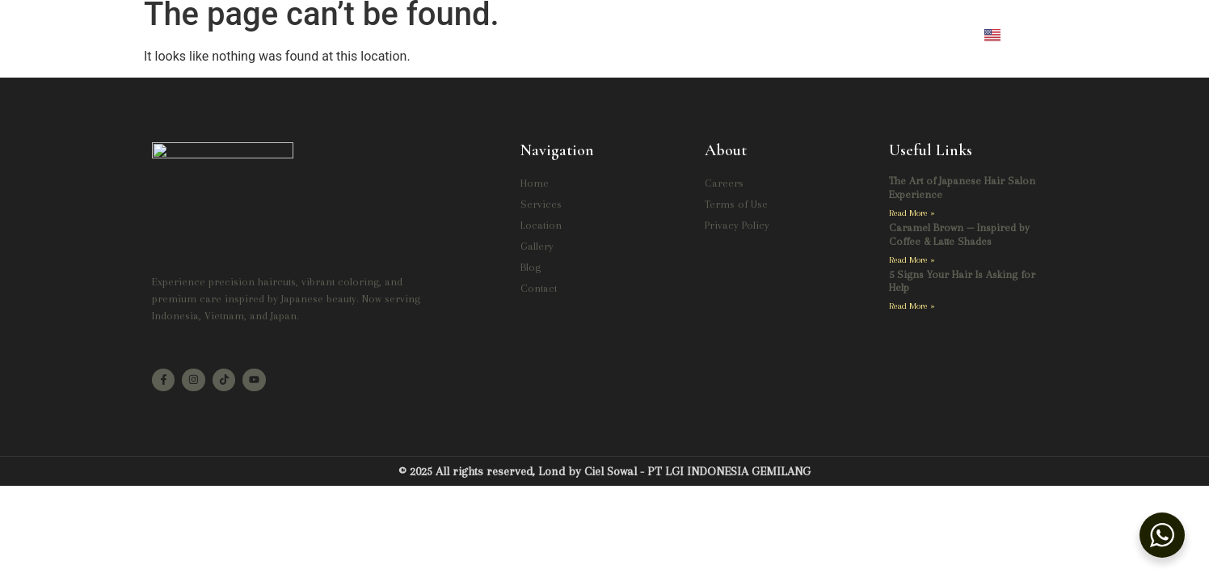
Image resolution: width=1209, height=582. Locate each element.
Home (428, 34)
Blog (712, 34)
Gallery (649, 34)
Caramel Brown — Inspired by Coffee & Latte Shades (959, 235)
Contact (776, 34)
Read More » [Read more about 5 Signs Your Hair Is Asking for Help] (912, 307)
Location (575, 34)
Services (498, 34)
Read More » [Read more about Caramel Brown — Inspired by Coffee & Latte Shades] (912, 260)
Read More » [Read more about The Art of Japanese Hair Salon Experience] (912, 214)
